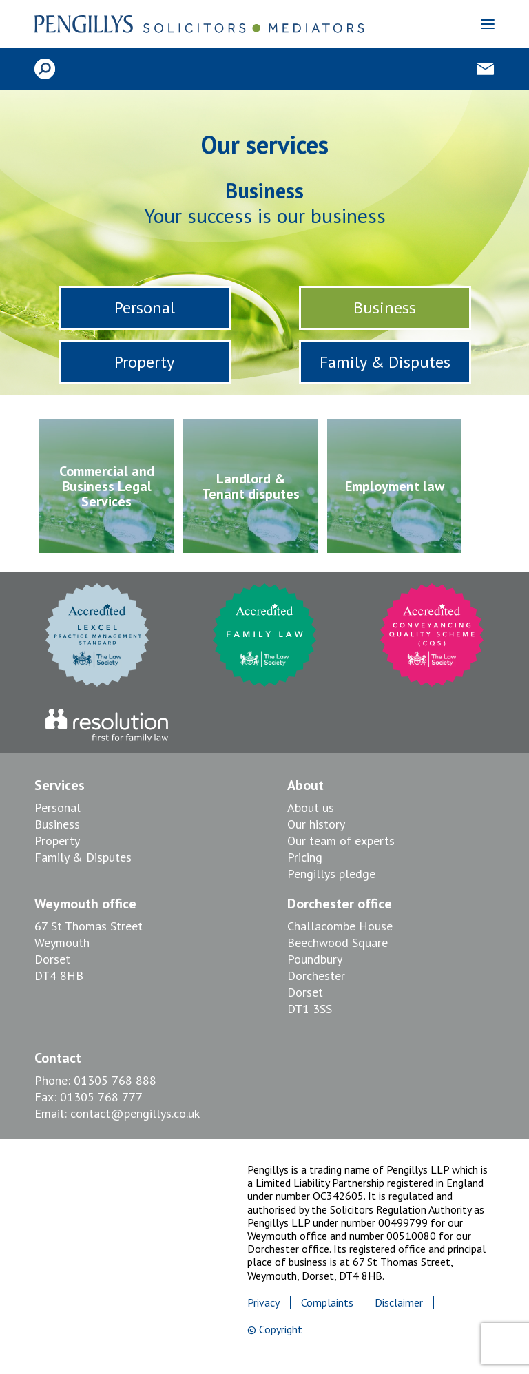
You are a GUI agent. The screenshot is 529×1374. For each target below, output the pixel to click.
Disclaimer (399, 1302)
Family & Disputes (385, 362)
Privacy (263, 1302)
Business (384, 307)
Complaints (327, 1302)
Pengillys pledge (331, 874)
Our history (316, 824)
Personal (144, 307)
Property (144, 362)
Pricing (304, 857)
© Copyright (274, 1329)
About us (310, 807)
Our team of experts (341, 841)
